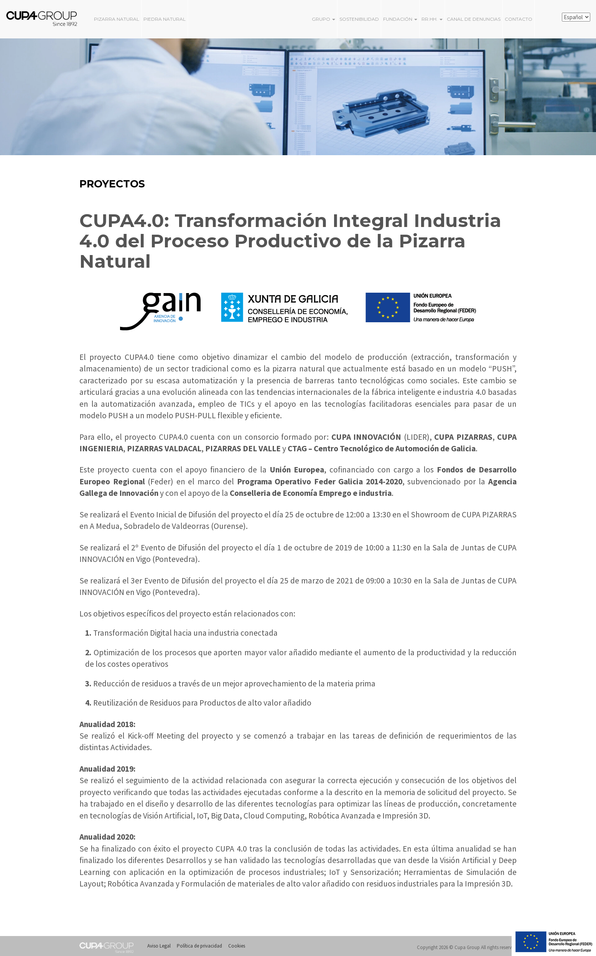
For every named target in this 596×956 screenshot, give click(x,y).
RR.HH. (432, 19)
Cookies (236, 946)
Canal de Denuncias (474, 19)
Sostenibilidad (359, 19)
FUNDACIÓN (400, 19)
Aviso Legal (159, 946)
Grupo (323, 19)
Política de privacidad (199, 946)
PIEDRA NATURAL (164, 19)
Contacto (518, 19)
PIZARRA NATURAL (116, 19)
